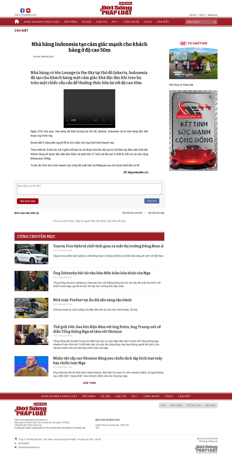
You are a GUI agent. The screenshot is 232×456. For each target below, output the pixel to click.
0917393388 (23, 443)
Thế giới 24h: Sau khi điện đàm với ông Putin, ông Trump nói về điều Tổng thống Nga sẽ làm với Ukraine (107, 329)
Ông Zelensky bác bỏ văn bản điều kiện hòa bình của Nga (101, 273)
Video (148, 21)
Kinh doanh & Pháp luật (42, 21)
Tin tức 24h (194, 405)
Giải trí (101, 21)
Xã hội (87, 21)
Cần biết (163, 21)
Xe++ (115, 21)
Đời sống (70, 21)
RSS (163, 405)
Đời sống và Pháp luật (181, 84)
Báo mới (210, 405)
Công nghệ (131, 21)
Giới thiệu (176, 405)
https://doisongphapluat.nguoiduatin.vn (31, 420)
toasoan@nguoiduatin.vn (29, 447)
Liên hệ (192, 15)
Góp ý (201, 15)
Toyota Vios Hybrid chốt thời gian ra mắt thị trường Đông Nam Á (108, 246)
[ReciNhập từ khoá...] (201, 21)
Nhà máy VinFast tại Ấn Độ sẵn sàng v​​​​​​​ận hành (92, 300)
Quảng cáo (213, 15)
